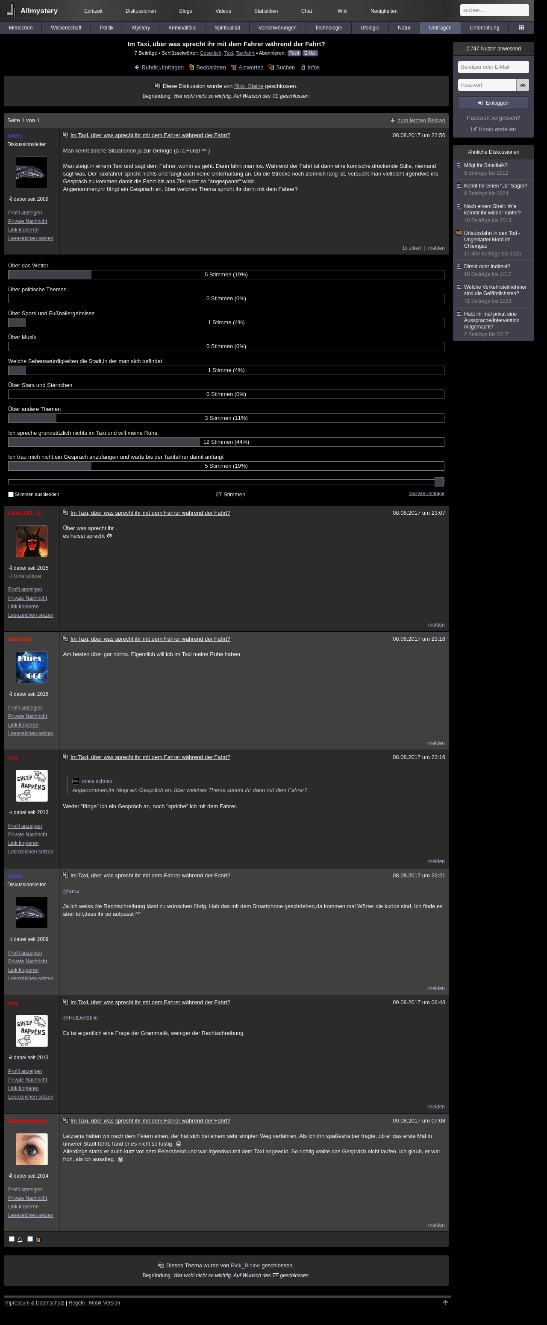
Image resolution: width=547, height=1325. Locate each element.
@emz (71, 891)
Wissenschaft (66, 28)
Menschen (20, 28)
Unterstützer (27, 576)
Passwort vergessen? (493, 117)
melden (436, 248)
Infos (314, 67)
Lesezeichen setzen (30, 238)
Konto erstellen (497, 129)
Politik (107, 28)
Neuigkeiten (384, 11)
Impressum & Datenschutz (34, 1303)
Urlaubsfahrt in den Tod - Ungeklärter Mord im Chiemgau (494, 243)
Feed (294, 53)
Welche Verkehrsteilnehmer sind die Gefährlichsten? (494, 294)
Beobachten (211, 67)
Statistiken (266, 11)
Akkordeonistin (27, 1121)
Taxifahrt (245, 53)
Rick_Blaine (249, 86)
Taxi (228, 53)
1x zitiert (411, 248)
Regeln (77, 1303)
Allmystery (39, 11)
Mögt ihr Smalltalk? (494, 169)
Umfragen (440, 28)
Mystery (141, 28)
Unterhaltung (485, 28)
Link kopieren (23, 230)
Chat (306, 11)
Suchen (285, 67)
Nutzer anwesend (493, 49)
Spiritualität (227, 28)
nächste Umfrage (426, 493)
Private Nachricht (27, 221)
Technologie (328, 28)
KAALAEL (24, 513)
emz (12, 757)
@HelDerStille (80, 1017)
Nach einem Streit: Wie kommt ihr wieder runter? (494, 213)
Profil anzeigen (25, 213)
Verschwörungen (278, 28)
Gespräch (211, 53)
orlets (14, 135)
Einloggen (497, 103)
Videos (223, 11)
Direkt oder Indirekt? (494, 271)
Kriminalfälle (182, 28)
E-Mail (310, 53)
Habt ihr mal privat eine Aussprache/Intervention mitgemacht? (494, 324)
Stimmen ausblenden (33, 494)
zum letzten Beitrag (421, 120)
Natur (404, 28)
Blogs (185, 11)
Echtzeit (93, 11)
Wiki (342, 11)
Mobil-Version (104, 1303)
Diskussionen (141, 11)
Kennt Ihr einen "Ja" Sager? (494, 190)
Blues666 (19, 639)
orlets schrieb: (93, 781)
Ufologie (370, 28)
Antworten (251, 67)
